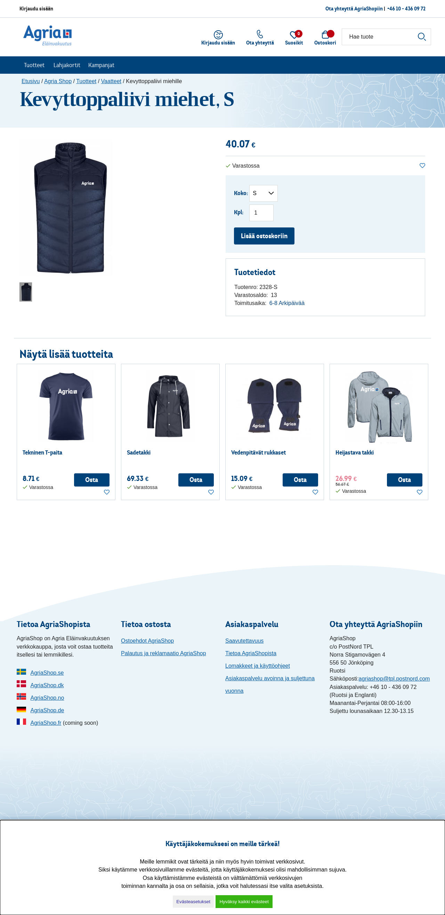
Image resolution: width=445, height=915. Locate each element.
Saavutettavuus (244, 641)
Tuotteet (34, 65)
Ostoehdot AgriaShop (147, 641)
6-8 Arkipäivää (287, 303)
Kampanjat (101, 65)
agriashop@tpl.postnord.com (394, 679)
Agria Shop (58, 81)
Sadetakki (139, 452)
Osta (91, 479)
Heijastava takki (354, 452)
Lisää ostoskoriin (264, 236)
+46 (406, 8)
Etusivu (31, 81)
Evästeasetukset (193, 901)
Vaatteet (111, 81)
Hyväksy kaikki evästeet (243, 901)
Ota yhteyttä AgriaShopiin (354, 8)
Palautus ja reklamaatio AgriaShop (163, 653)
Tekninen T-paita (42, 452)
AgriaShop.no (47, 698)
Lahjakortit (67, 65)
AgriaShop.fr (45, 723)
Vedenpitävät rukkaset (258, 452)
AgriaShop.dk (47, 685)
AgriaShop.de (47, 710)
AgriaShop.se (47, 673)
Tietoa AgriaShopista (250, 653)
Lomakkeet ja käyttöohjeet (257, 666)
